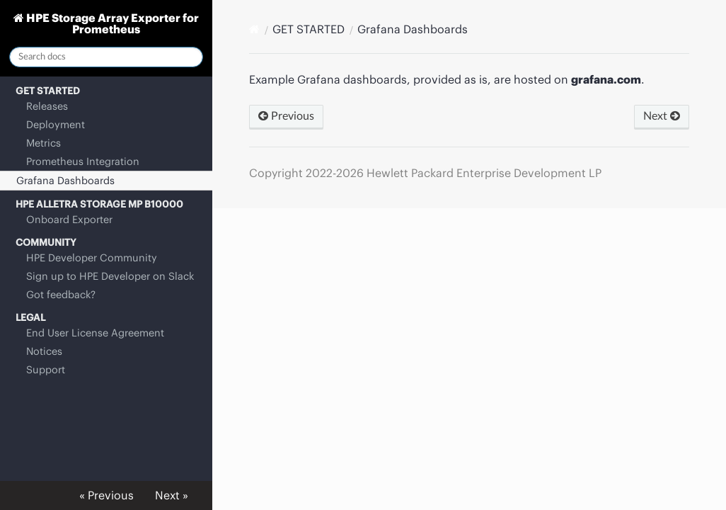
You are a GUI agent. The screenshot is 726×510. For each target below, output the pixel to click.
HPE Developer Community (91, 257)
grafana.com (606, 79)
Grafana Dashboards (65, 180)
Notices (44, 351)
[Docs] (254, 29)
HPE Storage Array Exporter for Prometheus (111, 23)
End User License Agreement (95, 333)
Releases (47, 106)
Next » (171, 495)
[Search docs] (106, 57)
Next (661, 116)
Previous (286, 116)
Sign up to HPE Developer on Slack (110, 276)
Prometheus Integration (82, 161)
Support (45, 369)
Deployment (55, 124)
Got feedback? (61, 294)
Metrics (43, 143)
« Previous (106, 495)
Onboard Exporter (69, 219)
